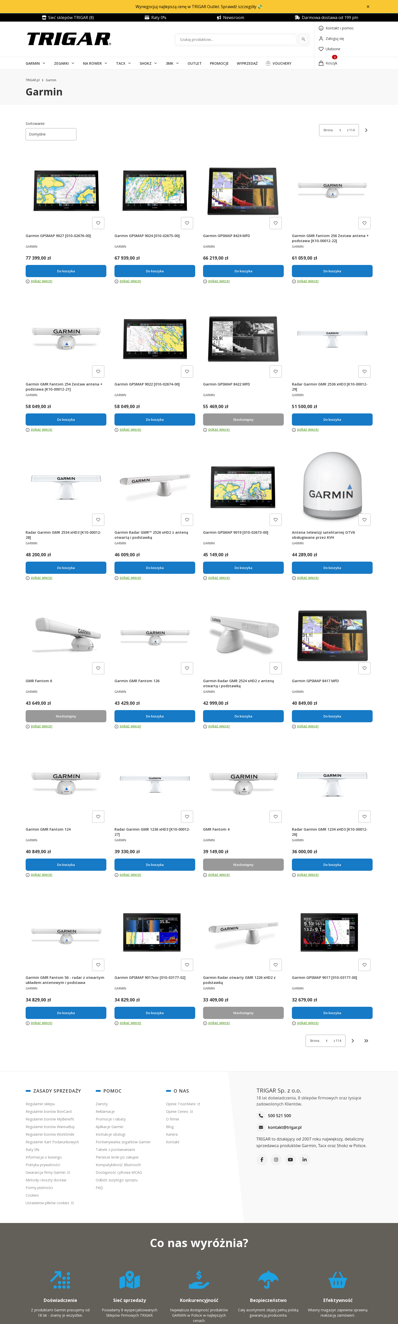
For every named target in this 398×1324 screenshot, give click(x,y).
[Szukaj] (303, 39)
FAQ (99, 1187)
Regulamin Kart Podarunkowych (52, 1141)
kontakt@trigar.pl (285, 1127)
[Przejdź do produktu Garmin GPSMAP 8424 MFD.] (243, 190)
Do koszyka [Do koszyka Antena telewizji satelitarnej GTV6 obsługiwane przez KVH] (332, 567)
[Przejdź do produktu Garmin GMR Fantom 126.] (154, 636)
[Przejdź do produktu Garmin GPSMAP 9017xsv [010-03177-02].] (154, 932)
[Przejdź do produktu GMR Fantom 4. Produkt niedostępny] (243, 784)
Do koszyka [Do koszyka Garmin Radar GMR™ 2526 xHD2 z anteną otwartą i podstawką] (154, 567)
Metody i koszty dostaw (46, 1180)
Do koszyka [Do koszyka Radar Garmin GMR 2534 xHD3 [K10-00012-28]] (66, 567)
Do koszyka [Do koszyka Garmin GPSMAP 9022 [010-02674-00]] (154, 419)
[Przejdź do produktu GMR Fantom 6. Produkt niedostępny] (66, 636)
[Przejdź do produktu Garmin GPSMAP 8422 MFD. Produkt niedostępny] (243, 339)
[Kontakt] (336, 28)
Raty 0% (32, 1149)
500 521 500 (279, 1115)
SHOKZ (146, 63)
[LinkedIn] (304, 1159)
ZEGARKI (61, 63)
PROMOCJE (219, 63)
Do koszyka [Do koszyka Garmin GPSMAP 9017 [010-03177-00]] (332, 1013)
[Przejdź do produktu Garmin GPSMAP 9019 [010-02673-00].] (243, 487)
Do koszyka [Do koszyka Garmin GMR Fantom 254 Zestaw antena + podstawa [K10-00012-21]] (66, 419)
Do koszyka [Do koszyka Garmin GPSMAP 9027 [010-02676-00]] (66, 271)
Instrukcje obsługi (110, 1134)
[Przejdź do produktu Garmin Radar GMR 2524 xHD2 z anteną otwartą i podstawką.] (243, 636)
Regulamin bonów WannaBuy (50, 1126)
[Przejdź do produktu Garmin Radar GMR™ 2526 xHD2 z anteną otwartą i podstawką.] (154, 487)
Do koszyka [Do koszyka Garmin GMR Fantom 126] (154, 716)
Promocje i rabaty (111, 1119)
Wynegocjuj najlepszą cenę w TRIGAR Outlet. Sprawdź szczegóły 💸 (199, 6)
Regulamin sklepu (40, 1103)
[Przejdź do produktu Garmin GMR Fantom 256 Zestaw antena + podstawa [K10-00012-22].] (332, 190)
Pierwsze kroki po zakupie (117, 1157)
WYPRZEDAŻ (247, 63)
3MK (169, 63)
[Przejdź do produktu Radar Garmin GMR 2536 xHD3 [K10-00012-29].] (332, 339)
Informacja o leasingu (44, 1157)
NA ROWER (92, 63)
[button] (368, 7)
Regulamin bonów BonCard (49, 1111)
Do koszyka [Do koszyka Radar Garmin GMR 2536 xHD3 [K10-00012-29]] (332, 419)
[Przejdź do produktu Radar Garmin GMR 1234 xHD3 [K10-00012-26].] (332, 784)
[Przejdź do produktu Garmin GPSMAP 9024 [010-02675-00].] (154, 190)
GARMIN (33, 63)
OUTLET (195, 63)
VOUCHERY (282, 63)
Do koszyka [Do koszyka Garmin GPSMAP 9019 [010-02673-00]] (243, 567)
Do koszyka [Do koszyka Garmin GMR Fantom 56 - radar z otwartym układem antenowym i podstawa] (66, 1013)
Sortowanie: (35, 123)
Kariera (172, 1134)
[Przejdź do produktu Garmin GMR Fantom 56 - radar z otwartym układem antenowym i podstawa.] (66, 932)
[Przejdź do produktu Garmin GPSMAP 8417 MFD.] (332, 636)
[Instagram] (276, 1159)
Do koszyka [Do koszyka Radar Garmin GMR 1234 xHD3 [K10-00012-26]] (332, 864)
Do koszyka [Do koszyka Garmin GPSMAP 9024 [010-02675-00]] (154, 271)
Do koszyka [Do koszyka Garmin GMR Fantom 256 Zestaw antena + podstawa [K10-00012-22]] (332, 271)
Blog (170, 1126)
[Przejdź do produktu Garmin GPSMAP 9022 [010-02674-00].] (154, 339)
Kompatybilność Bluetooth (118, 1164)
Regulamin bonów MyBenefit (50, 1119)
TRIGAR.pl (33, 80)
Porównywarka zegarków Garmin (123, 1141)
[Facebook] (262, 1159)
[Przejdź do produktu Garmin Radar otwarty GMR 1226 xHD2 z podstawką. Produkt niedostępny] (243, 932)
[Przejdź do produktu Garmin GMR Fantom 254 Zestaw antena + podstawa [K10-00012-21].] (66, 339)
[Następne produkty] (353, 1041)
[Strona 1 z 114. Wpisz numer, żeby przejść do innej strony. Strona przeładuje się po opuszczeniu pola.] (340, 130)
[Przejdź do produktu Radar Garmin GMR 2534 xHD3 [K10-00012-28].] (66, 487)
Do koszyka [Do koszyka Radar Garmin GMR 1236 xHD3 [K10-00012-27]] (154, 864)
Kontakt (172, 1141)
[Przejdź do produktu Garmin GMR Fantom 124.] (66, 784)
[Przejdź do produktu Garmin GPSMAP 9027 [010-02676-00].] (66, 190)
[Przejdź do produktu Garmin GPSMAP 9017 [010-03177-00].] (332, 932)
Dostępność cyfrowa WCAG (119, 1172)
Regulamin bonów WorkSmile (50, 1134)
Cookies (32, 1195)
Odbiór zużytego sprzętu (117, 1180)
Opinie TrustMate (181, 1103)
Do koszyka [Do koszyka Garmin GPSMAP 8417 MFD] (332, 716)
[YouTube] (290, 1159)
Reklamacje (105, 1111)
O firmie (172, 1119)
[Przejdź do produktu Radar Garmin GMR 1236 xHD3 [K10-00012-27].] (154, 784)
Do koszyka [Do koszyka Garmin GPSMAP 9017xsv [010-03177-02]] (154, 1013)
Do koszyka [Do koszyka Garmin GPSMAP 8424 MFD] (243, 271)
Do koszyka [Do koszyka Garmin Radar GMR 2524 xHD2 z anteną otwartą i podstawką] (243, 716)
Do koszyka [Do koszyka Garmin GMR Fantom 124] (66, 864)
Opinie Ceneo (177, 1111)
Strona (328, 130)
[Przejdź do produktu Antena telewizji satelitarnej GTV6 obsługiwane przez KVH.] (332, 487)
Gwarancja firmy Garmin (46, 1172)
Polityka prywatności (43, 1164)
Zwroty (102, 1103)
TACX (120, 63)
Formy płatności (39, 1187)
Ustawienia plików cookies (48, 1202)
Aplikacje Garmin (109, 1126)
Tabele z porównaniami (115, 1149)
